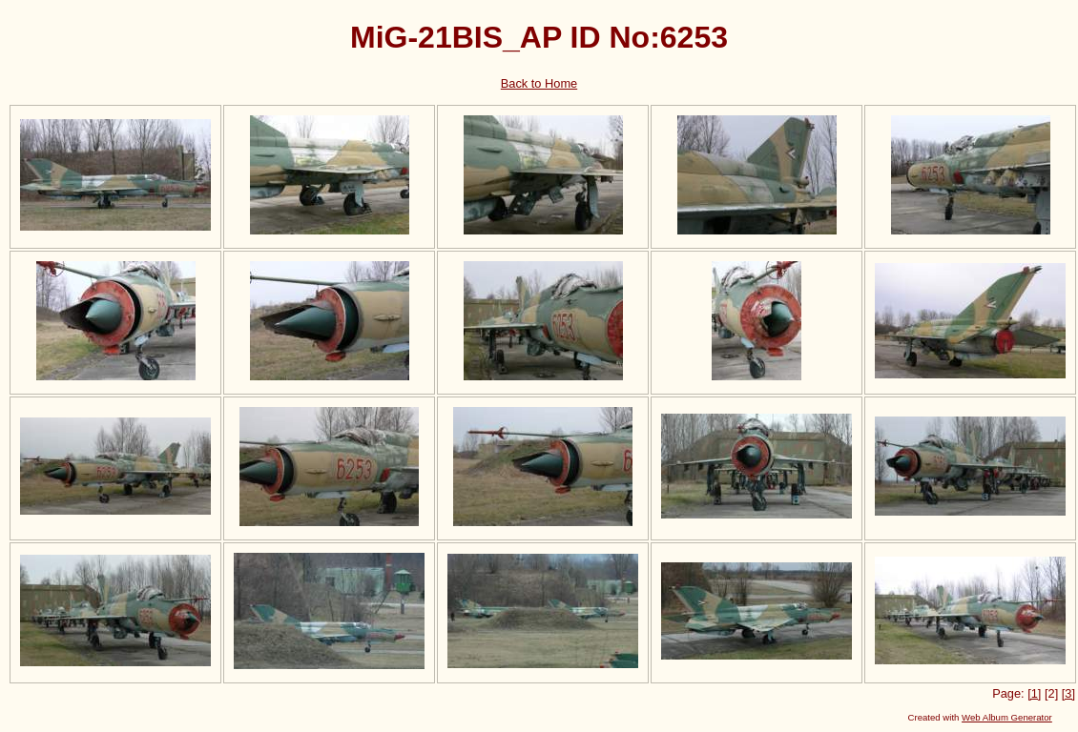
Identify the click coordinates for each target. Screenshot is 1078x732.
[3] (1068, 693)
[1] (1034, 693)
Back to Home (539, 83)
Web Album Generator (1007, 717)
